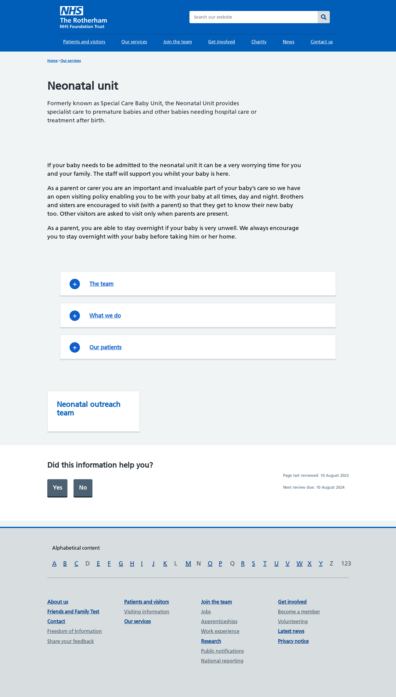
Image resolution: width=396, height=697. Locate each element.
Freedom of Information (74, 631)
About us (57, 602)
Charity (259, 42)
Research (211, 641)
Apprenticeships (219, 621)
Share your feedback (70, 641)
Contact (56, 621)
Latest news (291, 631)
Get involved (221, 42)
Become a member (299, 612)
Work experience (220, 631)
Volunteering (293, 621)
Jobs (206, 612)
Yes (57, 487)
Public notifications (222, 651)
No (83, 487)
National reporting (222, 661)
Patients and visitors (84, 42)
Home (52, 60)
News (288, 42)
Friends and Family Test (73, 612)
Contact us (322, 42)
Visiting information (146, 612)
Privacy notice (293, 641)
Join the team (177, 42)
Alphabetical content (76, 548)
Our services (134, 42)
